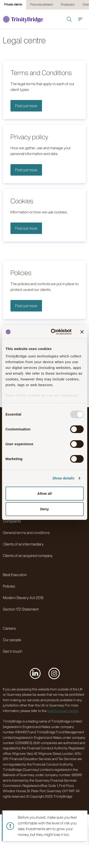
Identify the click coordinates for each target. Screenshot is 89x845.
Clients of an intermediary (23, 544)
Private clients (13, 4)
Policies (9, 586)
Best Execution (15, 575)
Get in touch (12, 651)
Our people (12, 640)
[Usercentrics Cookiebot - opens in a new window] (53, 332)
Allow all (44, 493)
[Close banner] (82, 332)
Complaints (12, 521)
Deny (44, 509)
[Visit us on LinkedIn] (35, 673)
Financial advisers (41, 4)
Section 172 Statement (21, 609)
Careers (9, 628)
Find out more (26, 106)
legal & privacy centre (62, 710)
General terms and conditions (26, 532)
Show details (63, 478)
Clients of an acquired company (28, 555)
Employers (68, 4)
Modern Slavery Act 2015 (23, 597)
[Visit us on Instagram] (54, 673)
